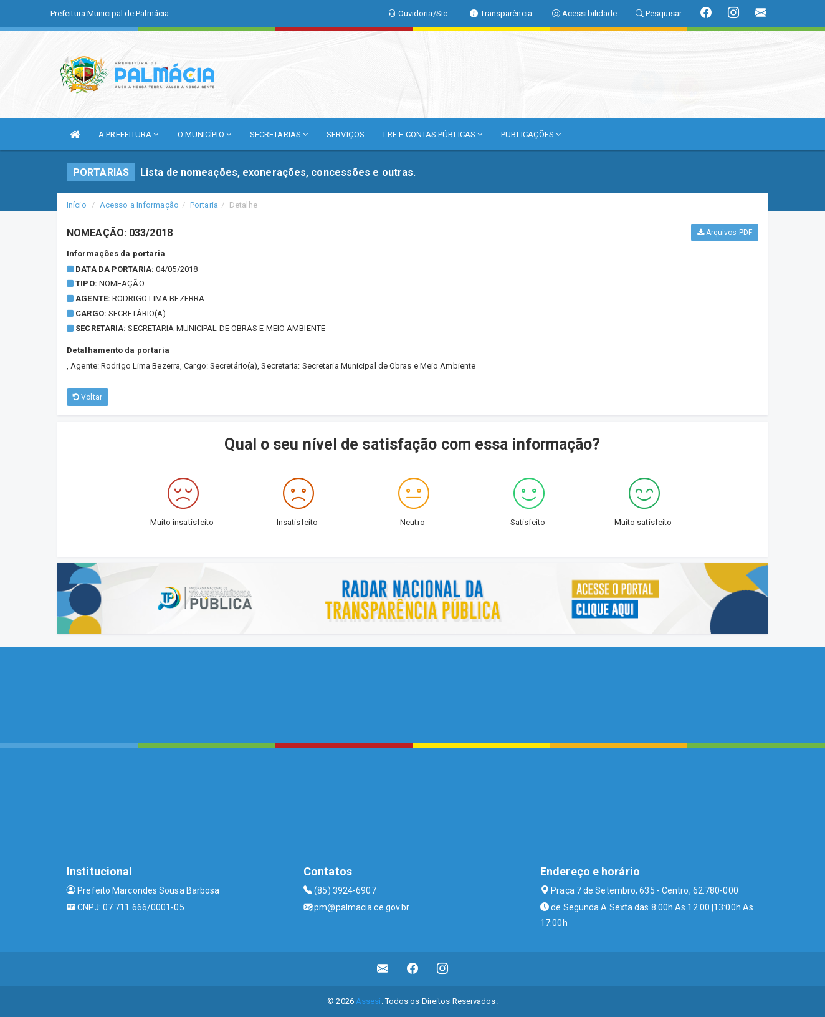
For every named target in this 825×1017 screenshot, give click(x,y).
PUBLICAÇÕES (531, 134)
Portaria (204, 205)
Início (77, 205)
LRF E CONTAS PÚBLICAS (432, 134)
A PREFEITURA (128, 134)
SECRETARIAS (279, 134)
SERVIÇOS (346, 134)
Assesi (368, 1001)
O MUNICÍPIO (204, 134)
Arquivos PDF (724, 232)
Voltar (87, 397)
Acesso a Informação (139, 205)
